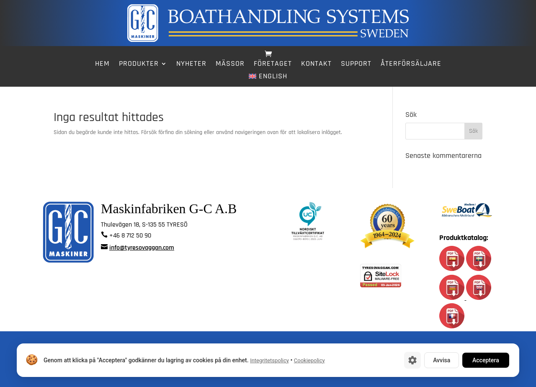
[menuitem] (268, 78)
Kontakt (316, 64)
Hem (102, 64)
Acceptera (485, 360)
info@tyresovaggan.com (141, 247)
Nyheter (191, 64)
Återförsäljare (411, 64)
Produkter (139, 64)
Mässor (230, 64)
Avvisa (441, 360)
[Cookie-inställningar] (412, 360)
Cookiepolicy (309, 360)
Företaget (273, 64)
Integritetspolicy (269, 360)
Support (356, 64)
